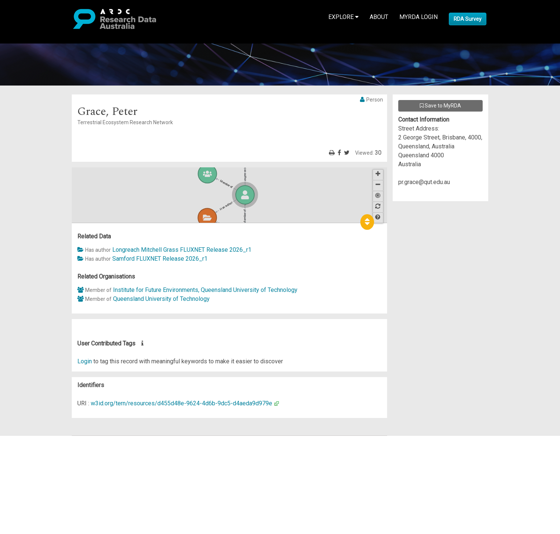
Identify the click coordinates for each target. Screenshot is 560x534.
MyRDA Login (418, 16)
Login (84, 361)
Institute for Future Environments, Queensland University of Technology (205, 289)
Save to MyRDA (440, 106)
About (379, 16)
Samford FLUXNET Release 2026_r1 (159, 258)
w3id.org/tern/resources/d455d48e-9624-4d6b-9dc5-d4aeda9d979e (181, 403)
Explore (343, 16)
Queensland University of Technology (161, 298)
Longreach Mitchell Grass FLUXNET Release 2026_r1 (181, 249)
